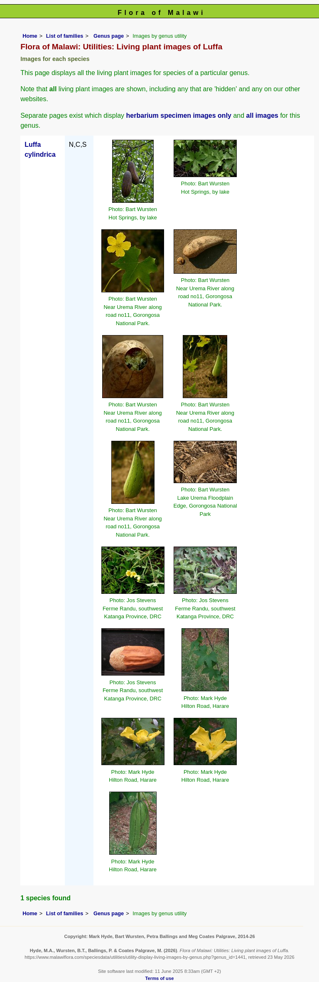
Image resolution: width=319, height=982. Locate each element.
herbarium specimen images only (178, 115)
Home (29, 36)
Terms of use (159, 978)
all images (262, 115)
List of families (64, 36)
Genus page (108, 36)
